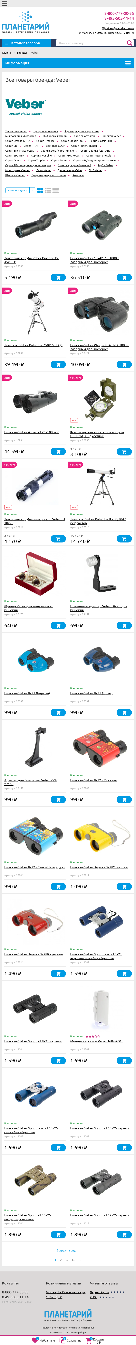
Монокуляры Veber (17, 170)
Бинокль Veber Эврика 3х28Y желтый (99, 867)
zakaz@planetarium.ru (119, 28)
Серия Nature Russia (98, 155)
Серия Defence (45, 140)
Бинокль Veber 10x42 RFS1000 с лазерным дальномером (94, 260)
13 (73, 1259)
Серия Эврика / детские (95, 150)
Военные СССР (55, 145)
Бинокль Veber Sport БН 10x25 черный (99, 1128)
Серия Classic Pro (72, 140)
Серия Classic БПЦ (100, 140)
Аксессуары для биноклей (74, 165)
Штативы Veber (15, 175)
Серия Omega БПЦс (17, 140)
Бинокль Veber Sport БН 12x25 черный (99, 1215)
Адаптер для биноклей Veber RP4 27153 (30, 782)
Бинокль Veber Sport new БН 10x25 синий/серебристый (31, 1130)
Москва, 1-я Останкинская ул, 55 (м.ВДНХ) (108, 32)
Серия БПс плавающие (19, 150)
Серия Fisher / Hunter (84, 145)
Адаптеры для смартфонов (82, 131)
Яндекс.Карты (99, 1292)
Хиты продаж (17, 190)
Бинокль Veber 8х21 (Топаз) (91, 693)
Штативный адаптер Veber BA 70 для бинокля (98, 608)
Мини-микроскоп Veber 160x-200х (96, 1041)
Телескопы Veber (16, 131)
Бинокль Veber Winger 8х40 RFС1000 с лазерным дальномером (99, 347)
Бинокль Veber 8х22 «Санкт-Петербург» (34, 867)
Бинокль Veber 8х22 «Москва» (93, 780)
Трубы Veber (105, 165)
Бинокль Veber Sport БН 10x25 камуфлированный (27, 1217)
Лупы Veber (43, 170)
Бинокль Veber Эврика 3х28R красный (33, 954)
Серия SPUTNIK (14, 155)
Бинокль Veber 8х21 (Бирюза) (27, 693)
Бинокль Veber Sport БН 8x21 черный (33, 1041)
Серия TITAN (31, 145)
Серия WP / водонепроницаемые (94, 160)
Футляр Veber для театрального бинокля (28, 608)
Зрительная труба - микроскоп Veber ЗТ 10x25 (34, 521)
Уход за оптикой (84, 136)
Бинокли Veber (111, 136)
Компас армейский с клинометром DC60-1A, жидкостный (97, 434)
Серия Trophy (36, 160)
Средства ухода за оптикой (48, 175)
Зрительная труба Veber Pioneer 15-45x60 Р (31, 260)
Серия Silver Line (41, 155)
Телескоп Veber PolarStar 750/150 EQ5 (33, 345)
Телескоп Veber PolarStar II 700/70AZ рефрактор (98, 521)
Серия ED (11, 145)
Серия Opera (13, 160)
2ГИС (93, 1297)
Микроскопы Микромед (20, 136)
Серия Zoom (59, 160)
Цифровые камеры (45, 131)
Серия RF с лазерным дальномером (28, 165)
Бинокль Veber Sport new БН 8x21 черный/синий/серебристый (96, 956)
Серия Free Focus (69, 155)
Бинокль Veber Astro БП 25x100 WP (31, 432)
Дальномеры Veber (70, 170)
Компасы (78, 175)
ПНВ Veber (95, 170)
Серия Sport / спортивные (57, 150)
